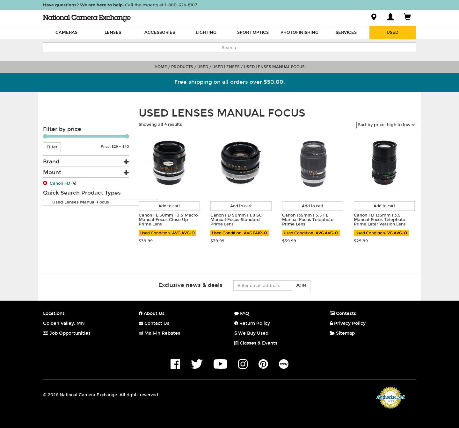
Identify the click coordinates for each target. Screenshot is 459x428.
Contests (343, 313)
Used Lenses (226, 67)
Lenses (113, 32)
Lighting (206, 32)
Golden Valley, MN (64, 323)
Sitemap (342, 333)
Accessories (159, 32)
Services (346, 32)
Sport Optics (253, 32)
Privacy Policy (348, 323)
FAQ (241, 313)
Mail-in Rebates (159, 333)
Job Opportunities (67, 333)
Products (182, 67)
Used (392, 32)
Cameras (66, 32)
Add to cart (169, 206)
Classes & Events (255, 343)
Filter (52, 147)
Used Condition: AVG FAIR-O (239, 233)
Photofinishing (299, 32)
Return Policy (252, 323)
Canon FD (60, 183)
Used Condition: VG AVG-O (381, 233)
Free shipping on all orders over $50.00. (229, 82)
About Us (151, 313)
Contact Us (154, 323)
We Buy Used (251, 333)
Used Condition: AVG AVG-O (167, 233)
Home (161, 67)
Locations (54, 313)
